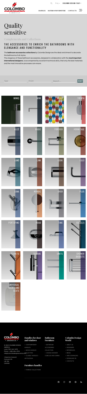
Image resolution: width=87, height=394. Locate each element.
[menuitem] (57, 3)
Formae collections (33, 370)
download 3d (71, 358)
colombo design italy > (72, 3)
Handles (42, 10)
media (69, 353)
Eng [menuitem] (56, 3)
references (71, 350)
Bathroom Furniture (57, 10)
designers (70, 347)
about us (70, 345)
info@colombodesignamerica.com (15, 353)
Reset (80, 81)
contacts (70, 361)
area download (72, 356)
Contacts (72, 10)
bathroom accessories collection (49, 347)
